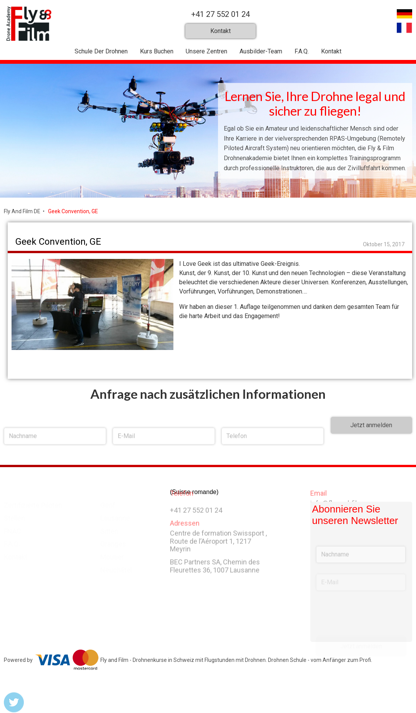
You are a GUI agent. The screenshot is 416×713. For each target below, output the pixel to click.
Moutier (112, 555)
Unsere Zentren (206, 51)
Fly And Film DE (22, 211)
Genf (107, 503)
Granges (113, 542)
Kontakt (331, 51)
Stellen (14, 516)
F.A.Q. (302, 51)
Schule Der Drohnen (101, 51)
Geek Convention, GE (73, 211)
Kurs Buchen (156, 51)
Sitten (109, 530)
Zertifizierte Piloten (33, 503)
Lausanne (115, 516)
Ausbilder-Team (261, 51)
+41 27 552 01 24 (220, 14)
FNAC (12, 530)
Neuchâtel (116, 568)
